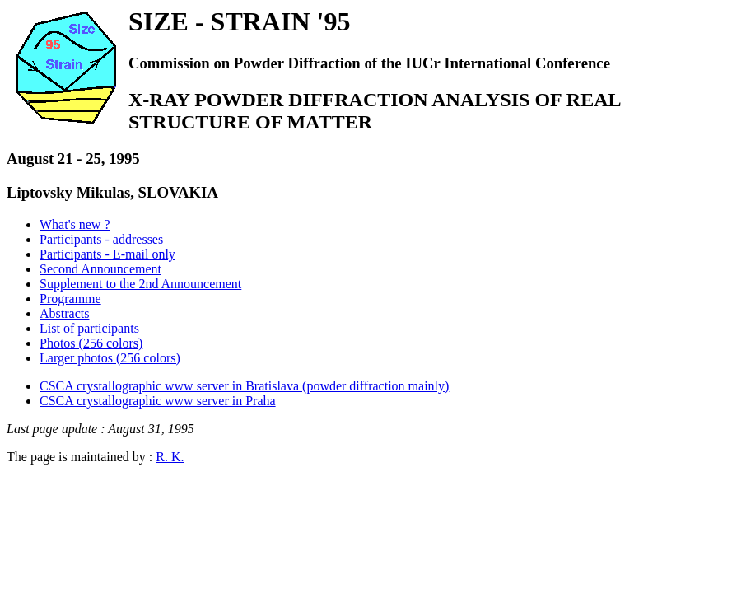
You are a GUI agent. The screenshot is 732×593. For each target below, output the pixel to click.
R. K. (170, 457)
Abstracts (64, 313)
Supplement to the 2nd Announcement (140, 284)
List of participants (89, 328)
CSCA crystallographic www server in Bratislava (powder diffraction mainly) (244, 386)
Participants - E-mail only (107, 254)
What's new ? (75, 224)
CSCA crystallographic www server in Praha (158, 401)
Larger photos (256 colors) (110, 358)
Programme (70, 299)
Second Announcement (100, 269)
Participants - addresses (101, 239)
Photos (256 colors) (91, 343)
